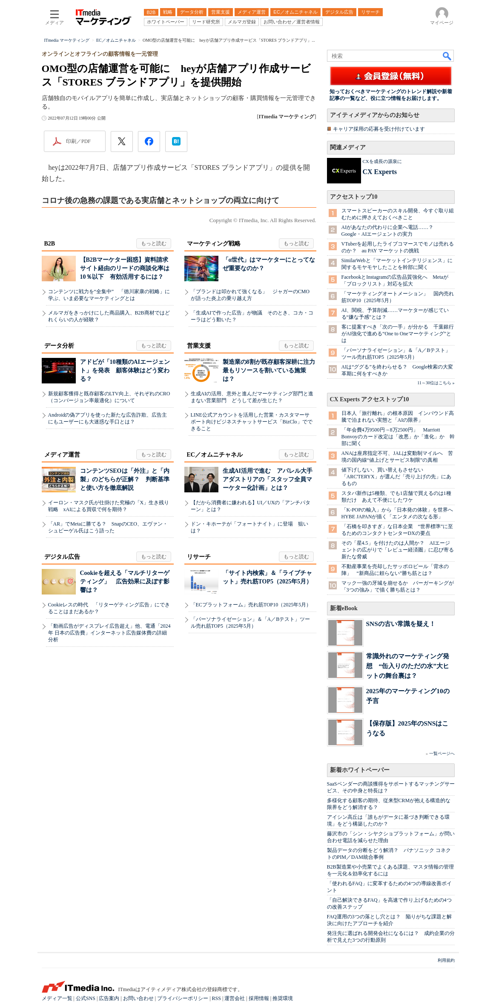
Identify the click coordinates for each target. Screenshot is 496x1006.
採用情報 (259, 998)
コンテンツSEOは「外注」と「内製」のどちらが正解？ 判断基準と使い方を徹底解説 (124, 479)
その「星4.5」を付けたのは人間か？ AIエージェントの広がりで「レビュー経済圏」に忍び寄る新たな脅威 (397, 550)
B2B (49, 243)
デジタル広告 (62, 557)
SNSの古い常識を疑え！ (401, 623)
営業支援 (199, 346)
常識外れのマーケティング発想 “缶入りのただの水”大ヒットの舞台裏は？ (407, 665)
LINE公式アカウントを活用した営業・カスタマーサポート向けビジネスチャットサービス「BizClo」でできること (252, 422)
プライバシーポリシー (182, 998)
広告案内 (109, 998)
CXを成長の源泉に (382, 161)
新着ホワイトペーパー (360, 770)
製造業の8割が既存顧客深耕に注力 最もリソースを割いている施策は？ (272, 370)
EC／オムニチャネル (215, 455)
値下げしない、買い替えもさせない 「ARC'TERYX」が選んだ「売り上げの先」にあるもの (396, 476)
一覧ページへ (442, 753)
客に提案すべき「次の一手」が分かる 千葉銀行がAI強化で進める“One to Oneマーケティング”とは (397, 333)
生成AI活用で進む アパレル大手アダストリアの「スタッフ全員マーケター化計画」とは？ (268, 479)
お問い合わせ (138, 998)
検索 (447, 56)
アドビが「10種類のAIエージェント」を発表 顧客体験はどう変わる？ (125, 370)
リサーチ (199, 557)
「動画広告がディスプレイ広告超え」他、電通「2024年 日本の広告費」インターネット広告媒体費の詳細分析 (109, 633)
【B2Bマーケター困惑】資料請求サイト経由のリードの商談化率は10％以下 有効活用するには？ (124, 268)
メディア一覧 (57, 998)
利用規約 (446, 960)
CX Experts (380, 171)
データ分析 (59, 346)
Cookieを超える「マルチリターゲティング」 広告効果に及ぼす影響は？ (124, 581)
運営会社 (234, 998)
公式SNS (85, 998)
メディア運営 (62, 455)
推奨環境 (282, 998)
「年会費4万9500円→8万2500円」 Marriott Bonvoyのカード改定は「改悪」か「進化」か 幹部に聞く (398, 436)
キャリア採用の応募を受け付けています (379, 129)
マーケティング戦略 (214, 243)
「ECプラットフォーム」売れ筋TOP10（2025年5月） (251, 605)
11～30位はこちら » (435, 382)
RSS (216, 998)
